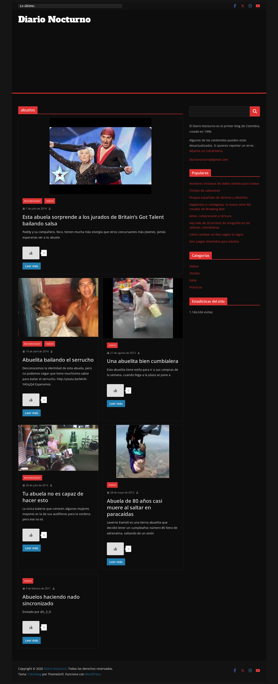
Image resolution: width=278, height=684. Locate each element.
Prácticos (195, 287)
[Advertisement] (139, 61)
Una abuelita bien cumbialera (142, 360)
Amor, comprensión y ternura (210, 216)
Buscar (255, 111)
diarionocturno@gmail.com (208, 159)
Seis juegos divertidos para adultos (214, 241)
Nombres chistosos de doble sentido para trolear (224, 183)
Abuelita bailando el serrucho (58, 359)
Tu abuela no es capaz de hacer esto (52, 497)
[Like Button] (30, 253)
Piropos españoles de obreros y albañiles (218, 197)
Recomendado (32, 200)
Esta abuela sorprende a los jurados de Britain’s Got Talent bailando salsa (93, 220)
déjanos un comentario (205, 151)
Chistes (194, 273)
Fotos (193, 280)
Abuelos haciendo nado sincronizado (51, 600)
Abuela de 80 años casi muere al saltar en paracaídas (134, 507)
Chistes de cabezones (204, 190)
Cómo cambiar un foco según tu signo (216, 234)
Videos (49, 200)
